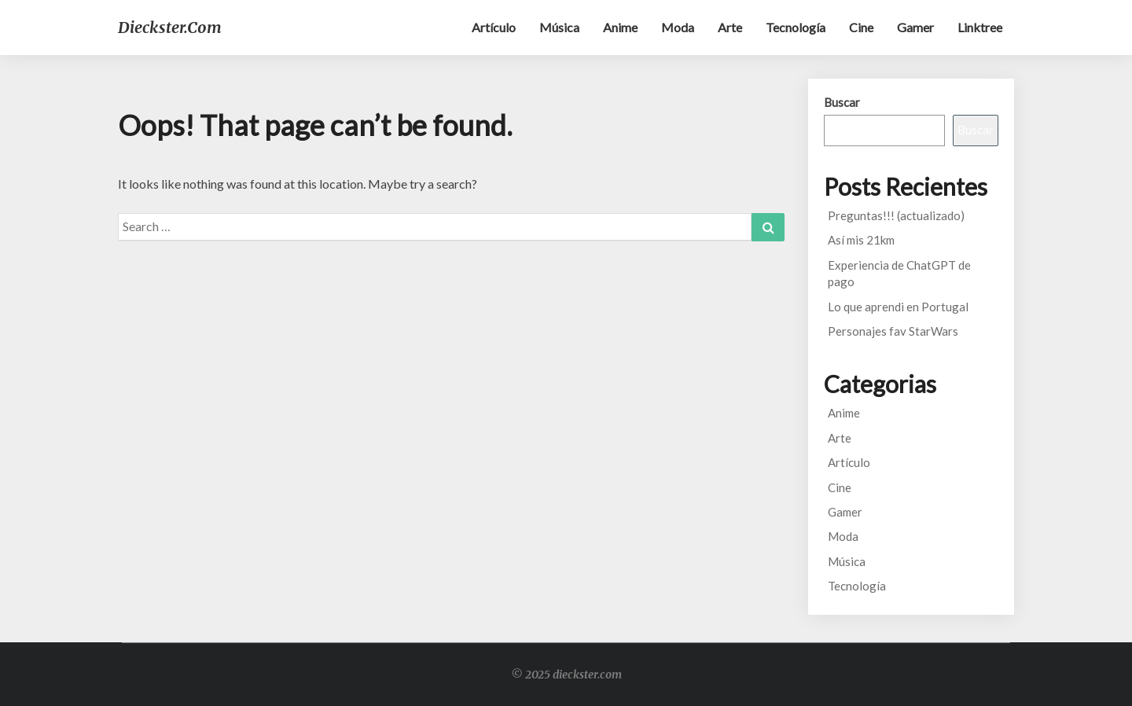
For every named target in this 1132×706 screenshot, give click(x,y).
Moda (677, 27)
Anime (620, 27)
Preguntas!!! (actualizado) (896, 215)
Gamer (915, 27)
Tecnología (795, 27)
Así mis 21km (861, 240)
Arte (730, 27)
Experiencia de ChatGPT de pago (899, 273)
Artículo (494, 27)
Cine (861, 27)
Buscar (842, 102)
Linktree (979, 27)
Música (559, 27)
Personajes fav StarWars (893, 331)
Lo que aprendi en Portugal (898, 307)
